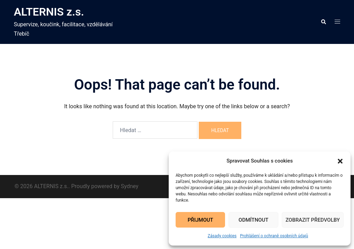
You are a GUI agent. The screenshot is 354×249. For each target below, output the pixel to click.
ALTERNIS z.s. (49, 11)
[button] (340, 161)
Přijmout (200, 220)
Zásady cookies (222, 235)
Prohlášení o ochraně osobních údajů (274, 235)
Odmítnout (253, 220)
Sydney (130, 186)
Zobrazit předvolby (313, 220)
